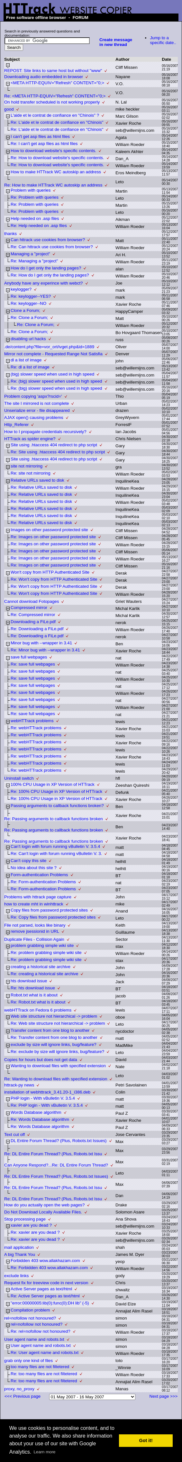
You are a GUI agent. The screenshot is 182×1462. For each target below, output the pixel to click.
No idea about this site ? (34, 867)
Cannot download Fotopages (31, 601)
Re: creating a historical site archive (44, 973)
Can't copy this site (28, 860)
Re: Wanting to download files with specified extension (55, 1078)
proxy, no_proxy (19, 1388)
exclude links (16, 1275)
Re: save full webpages (33, 664)
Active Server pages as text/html (41, 1288)
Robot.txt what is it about (34, 995)
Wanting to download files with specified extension (58, 1065)
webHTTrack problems (32, 720)
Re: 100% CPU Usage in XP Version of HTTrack (56, 791)
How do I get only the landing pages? (46, 268)
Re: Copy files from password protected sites (53, 917)
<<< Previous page (23, 1396)
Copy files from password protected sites (49, 910)
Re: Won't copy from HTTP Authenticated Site (54, 579)
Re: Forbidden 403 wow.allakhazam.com (49, 1267)
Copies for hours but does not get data (40, 1059)
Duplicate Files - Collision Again (34, 939)
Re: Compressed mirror (33, 614)
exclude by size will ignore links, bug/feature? (53, 1044)
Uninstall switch (19, 778)
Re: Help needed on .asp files (39, 225)
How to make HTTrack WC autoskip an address (56, 171)
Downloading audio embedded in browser (43, 76)
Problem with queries (30, 190)
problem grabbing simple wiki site (42, 945)
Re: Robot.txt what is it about (38, 1002)
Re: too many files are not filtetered (44, 1373)
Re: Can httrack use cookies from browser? (52, 246)
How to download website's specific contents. (53, 150)
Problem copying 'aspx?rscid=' (33, 396)
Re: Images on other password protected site (53, 536)
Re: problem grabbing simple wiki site (46, 952)
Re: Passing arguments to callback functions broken (53, 818)
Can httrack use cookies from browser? (48, 239)
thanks (10, 233)
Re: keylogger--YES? (31, 296)
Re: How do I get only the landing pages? (50, 275)
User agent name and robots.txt (34, 1339)
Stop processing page (25, 1219)
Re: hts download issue (33, 987)
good (9, 109)
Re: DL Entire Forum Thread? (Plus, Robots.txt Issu (53, 1153)
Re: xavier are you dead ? (35, 1232)
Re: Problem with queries (35, 197)
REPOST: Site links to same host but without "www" (53, 70)
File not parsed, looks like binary (34, 925)
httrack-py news (19, 1085)
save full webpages (29, 657)
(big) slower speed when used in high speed (52, 374)
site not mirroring (26, 466)
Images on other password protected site (49, 529)
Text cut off (14, 1134)
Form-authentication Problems (39, 874)
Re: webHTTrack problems (36, 727)
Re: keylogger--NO (28, 303)
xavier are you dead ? (31, 1225)
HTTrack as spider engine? (30, 438)
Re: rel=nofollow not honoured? (40, 1331)
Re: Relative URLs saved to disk (41, 487)
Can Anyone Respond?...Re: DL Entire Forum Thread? (56, 1165)
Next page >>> (164, 1396)
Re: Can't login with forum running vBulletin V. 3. (56, 853)
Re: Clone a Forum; (29, 317)
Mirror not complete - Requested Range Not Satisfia (53, 353)
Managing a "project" (30, 253)
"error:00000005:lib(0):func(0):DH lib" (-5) (50, 1303)
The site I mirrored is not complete (36, 403)
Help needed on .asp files (35, 218)
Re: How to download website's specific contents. (57, 157)
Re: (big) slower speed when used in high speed (56, 381)
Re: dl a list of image (30, 367)
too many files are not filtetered (40, 1366)
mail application (19, 1247)
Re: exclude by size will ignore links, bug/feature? (57, 1051)
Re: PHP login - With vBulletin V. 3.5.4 (47, 1105)
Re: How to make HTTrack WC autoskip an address (53, 185)
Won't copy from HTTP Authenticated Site (50, 572)
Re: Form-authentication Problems (43, 881)
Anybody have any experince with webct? (43, 283)
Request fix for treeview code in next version (46, 1282)
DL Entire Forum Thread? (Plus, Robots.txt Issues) (59, 1140)
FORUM (80, 17)
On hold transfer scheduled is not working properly (52, 102)
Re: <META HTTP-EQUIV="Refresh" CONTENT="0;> (54, 96)
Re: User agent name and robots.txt (44, 1352)
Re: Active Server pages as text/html (45, 1296)
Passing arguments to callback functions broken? (57, 805)
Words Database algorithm (36, 1112)
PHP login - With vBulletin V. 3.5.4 (43, 1098)
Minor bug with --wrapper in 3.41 (41, 642)
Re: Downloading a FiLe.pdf (37, 628)
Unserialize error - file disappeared (37, 410)
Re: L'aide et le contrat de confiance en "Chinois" (57, 122)
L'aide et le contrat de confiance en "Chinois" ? (55, 115)
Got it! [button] (146, 1440)
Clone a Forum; (25, 310)
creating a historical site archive (40, 966)
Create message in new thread (115, 42)
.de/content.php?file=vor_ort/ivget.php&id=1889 (49, 346)
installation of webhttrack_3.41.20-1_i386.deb (47, 1092)
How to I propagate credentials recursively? (45, 431)
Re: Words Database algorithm (40, 1119)
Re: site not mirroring (30, 473)
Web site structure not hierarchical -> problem (54, 1016)
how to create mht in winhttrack (33, 904)
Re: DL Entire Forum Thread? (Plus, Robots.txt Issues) (56, 1176)
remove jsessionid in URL (35, 931)
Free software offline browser (36, 17)
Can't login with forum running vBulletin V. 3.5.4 (55, 846)
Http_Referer (16, 424)
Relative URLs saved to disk (37, 480)
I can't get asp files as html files (40, 136)
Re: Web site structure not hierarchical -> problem (58, 1023)
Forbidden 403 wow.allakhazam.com (45, 1260)
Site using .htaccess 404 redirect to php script (54, 444)
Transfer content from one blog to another (50, 1030)
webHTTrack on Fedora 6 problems (37, 1010)
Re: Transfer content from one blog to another (54, 1037)
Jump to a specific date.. (163, 40)
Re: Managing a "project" (34, 261)
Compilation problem (30, 1310)
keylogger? (21, 289)
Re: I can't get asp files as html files (44, 143)
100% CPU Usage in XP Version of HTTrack (53, 784)
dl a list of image (26, 360)
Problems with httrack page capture (37, 896)
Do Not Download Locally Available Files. (43, 1212)
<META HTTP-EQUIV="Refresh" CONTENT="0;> (57, 82)
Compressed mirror (29, 607)
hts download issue (29, 980)
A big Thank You (19, 1254)
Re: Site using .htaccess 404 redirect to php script (58, 451)
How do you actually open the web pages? (44, 1205)
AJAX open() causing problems (33, 417)
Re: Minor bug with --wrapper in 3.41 (45, 650)
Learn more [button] (44, 1451)
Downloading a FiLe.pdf (33, 621)
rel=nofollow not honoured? (30, 1318)
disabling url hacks (28, 338)
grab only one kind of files (28, 1360)
